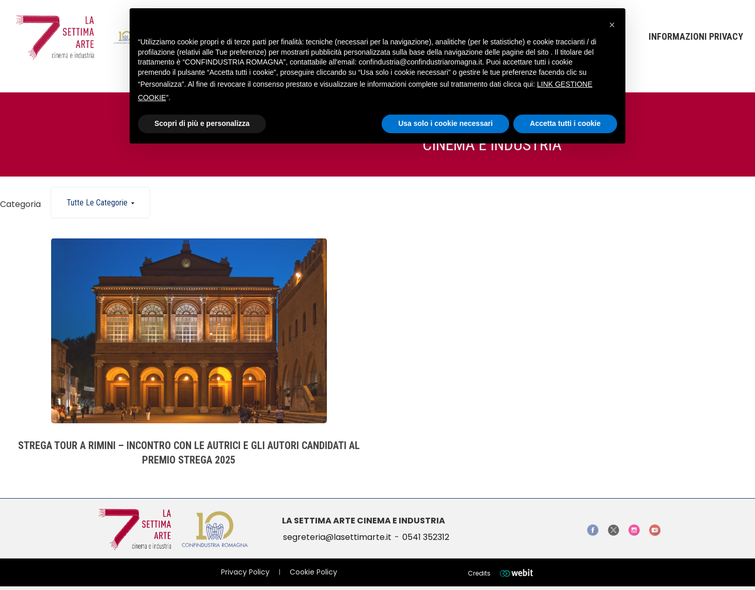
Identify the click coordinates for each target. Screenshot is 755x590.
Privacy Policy (245, 572)
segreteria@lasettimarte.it (337, 537)
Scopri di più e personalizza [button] (201, 123)
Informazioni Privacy (696, 36)
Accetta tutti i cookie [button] (565, 123)
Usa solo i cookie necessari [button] (445, 123)
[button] (612, 25)
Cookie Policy (313, 572)
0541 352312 (425, 537)
